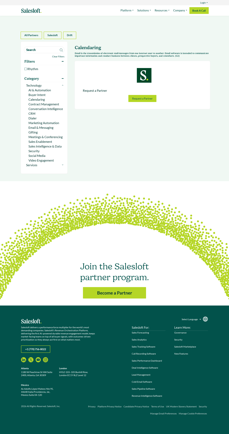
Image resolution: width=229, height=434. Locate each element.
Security (34, 151)
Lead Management (141, 374)
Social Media (36, 155)
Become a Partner (114, 292)
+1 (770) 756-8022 (35, 349)
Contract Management (43, 104)
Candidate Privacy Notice (136, 406)
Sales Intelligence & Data (45, 146)
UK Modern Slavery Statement (181, 406)
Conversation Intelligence (45, 109)
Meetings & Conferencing (45, 137)
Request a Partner (142, 98)
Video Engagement (41, 160)
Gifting (33, 132)
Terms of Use (157, 406)
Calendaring (36, 99)
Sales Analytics (139, 339)
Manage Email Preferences (163, 413)
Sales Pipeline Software (143, 388)
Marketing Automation (43, 123)
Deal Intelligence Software (145, 367)
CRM (31, 113)
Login (203, 2)
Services (31, 165)
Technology (34, 85)
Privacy (92, 406)
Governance (180, 332)
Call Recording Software (144, 353)
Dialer (32, 118)
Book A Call (199, 10)
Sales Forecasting (140, 332)
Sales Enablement (40, 141)
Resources (161, 10)
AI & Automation (39, 90)
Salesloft (52, 35)
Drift (69, 35)
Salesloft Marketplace (185, 346)
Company (179, 10)
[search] (44, 49)
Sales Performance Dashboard (147, 360)
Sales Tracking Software (143, 346)
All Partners (31, 35)
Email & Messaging (40, 127)
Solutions (143, 10)
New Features (181, 353)
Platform (125, 10)
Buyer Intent (37, 95)
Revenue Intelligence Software (147, 395)
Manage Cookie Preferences (193, 413)
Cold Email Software (142, 381)
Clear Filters (58, 56)
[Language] (191, 319)
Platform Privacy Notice (110, 406)
